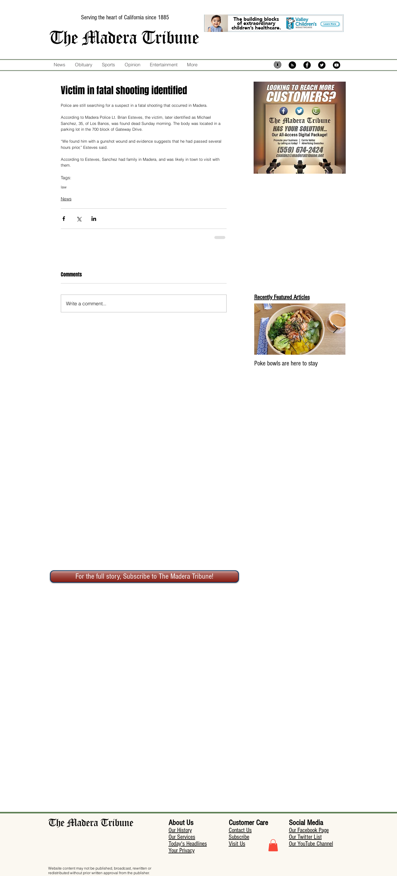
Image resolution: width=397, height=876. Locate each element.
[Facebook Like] (212, 78)
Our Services (182, 837)
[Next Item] (335, 329)
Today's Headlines (188, 843)
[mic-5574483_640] (277, 65)
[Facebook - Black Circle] (307, 65)
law (64, 187)
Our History (180, 830)
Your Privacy (182, 850)
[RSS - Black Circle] (292, 65)
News (66, 199)
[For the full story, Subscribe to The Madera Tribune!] (144, 576)
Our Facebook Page (309, 830)
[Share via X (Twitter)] (79, 219)
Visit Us (237, 843)
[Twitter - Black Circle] (321, 65)
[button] (273, 845)
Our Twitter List (305, 837)
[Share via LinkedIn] (94, 219)
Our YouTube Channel (311, 843)
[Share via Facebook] (64, 219)
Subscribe (239, 837)
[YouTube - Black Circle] (336, 65)
